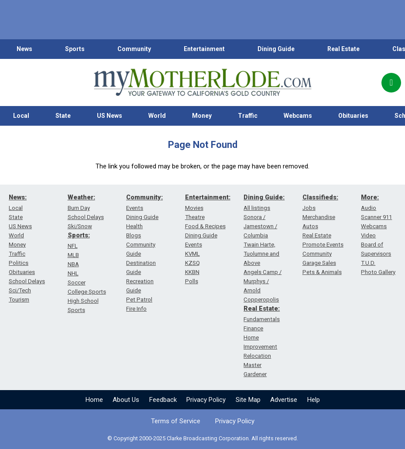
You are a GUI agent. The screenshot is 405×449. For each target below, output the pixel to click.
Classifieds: (320, 197)
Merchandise (318, 217)
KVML (192, 253)
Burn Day (79, 208)
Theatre (195, 217)
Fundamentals (262, 319)
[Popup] (391, 83)
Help (313, 400)
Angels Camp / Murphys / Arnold (262, 281)
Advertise (283, 400)
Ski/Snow (80, 226)
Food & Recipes (205, 226)
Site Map (248, 400)
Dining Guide (276, 48)
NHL (73, 273)
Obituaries (353, 115)
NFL (73, 246)
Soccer (77, 282)
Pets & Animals (322, 272)
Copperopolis (261, 299)
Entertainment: (207, 197)
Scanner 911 (376, 217)
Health (134, 226)
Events (134, 208)
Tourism (19, 299)
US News (109, 115)
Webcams (298, 115)
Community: (144, 197)
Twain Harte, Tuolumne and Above (261, 253)
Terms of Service (175, 421)
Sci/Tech (20, 290)
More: (370, 197)
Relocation (257, 356)
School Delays (27, 281)
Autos (310, 226)
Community (134, 48)
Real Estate (343, 48)
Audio (368, 208)
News (24, 48)
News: (18, 197)
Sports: (79, 235)
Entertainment (204, 48)
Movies (194, 208)
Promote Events (322, 244)
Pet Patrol (139, 299)
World (157, 115)
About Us (126, 400)
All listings (257, 208)
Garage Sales (319, 263)
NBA (73, 264)
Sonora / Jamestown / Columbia (260, 226)
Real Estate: (262, 308)
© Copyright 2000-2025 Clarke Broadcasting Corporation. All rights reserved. (202, 438)
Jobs (309, 208)
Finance (253, 328)
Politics (18, 263)
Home (94, 400)
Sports (75, 48)
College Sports (87, 291)
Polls (191, 281)
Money (202, 115)
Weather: (81, 197)
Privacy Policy (206, 400)
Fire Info (136, 308)
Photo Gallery (378, 272)
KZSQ (192, 263)
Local (21, 115)
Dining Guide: (264, 197)
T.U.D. (368, 263)
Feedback (163, 400)
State (63, 115)
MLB (73, 255)
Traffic (247, 115)
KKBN (192, 272)
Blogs (133, 235)
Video (368, 235)
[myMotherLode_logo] (202, 82)
